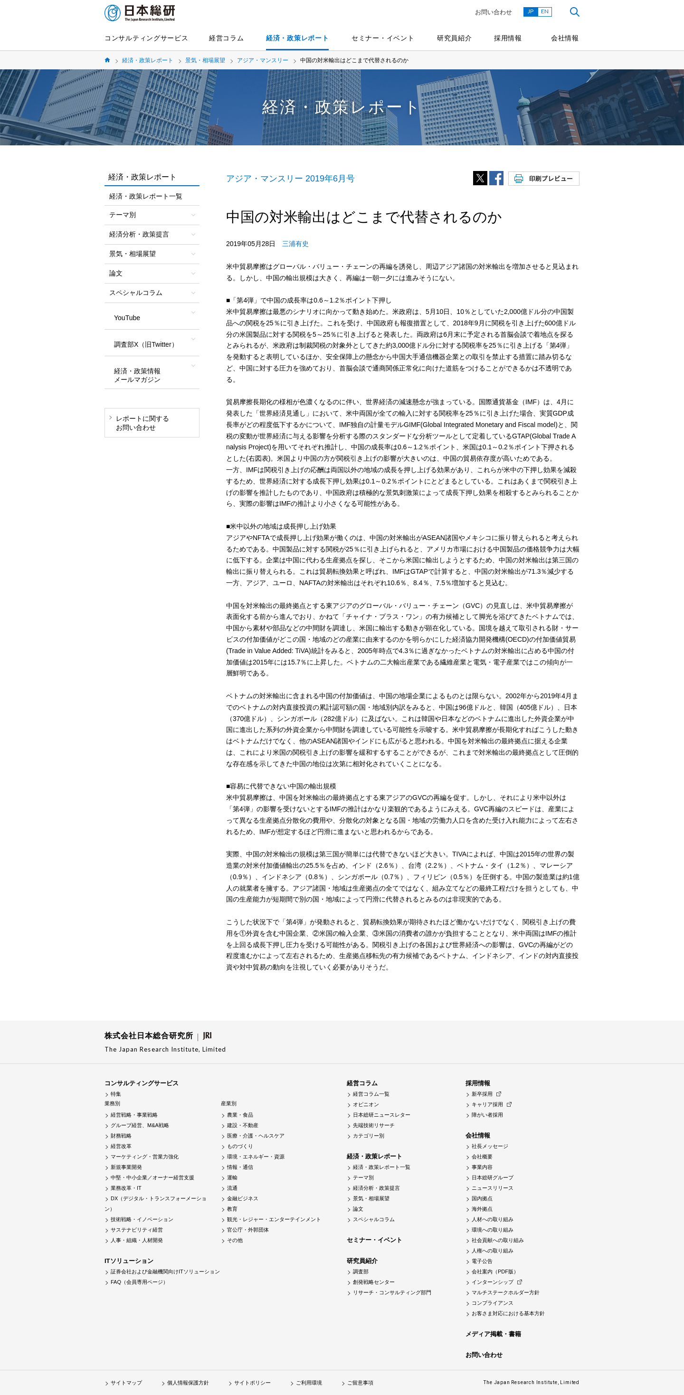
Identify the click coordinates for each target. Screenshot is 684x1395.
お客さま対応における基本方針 (508, 1313)
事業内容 (482, 1167)
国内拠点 (482, 1198)
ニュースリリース (492, 1188)
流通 (232, 1188)
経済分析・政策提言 (376, 1188)
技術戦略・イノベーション (142, 1219)
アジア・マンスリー (262, 60)
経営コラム (226, 38)
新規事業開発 (126, 1167)
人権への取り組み (492, 1250)
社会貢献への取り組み (498, 1240)
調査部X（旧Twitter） (146, 344)
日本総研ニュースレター (381, 1115)
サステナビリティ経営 (137, 1230)
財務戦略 (121, 1136)
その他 (235, 1240)
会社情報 (565, 38)
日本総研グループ (492, 1177)
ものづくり (240, 1146)
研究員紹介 (454, 38)
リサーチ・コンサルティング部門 (392, 1292)
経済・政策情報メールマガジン (137, 375)
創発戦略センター (374, 1282)
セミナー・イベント (383, 38)
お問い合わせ (493, 12)
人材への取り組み (492, 1219)
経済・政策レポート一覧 (145, 196)
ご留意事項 (360, 1383)
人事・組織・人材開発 (137, 1240)
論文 (358, 1209)
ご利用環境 (309, 1383)
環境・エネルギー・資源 (256, 1156)
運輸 (232, 1177)
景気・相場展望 (205, 60)
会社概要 (482, 1156)
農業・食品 (240, 1115)
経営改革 (121, 1146)
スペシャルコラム (374, 1219)
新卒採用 (482, 1094)
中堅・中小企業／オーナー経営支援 (152, 1177)
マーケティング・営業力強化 (145, 1156)
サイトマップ (126, 1383)
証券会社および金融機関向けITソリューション (165, 1271)
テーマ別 (363, 1177)
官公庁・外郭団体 (248, 1230)
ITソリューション (128, 1260)
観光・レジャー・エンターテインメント (274, 1219)
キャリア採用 (487, 1104)
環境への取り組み (492, 1230)
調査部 (361, 1271)
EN (545, 11)
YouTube (127, 318)
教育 (232, 1209)
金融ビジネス (242, 1198)
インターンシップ (492, 1282)
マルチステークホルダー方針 (506, 1292)
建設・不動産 (242, 1125)
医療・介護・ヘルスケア (256, 1136)
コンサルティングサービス (146, 38)
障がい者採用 (487, 1115)
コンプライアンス (492, 1303)
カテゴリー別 (368, 1136)
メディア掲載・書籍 (493, 1334)
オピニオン (366, 1104)
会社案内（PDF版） (495, 1271)
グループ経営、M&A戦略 (140, 1125)
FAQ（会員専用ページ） (139, 1282)
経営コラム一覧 (371, 1094)
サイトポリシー (252, 1383)
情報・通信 (240, 1167)
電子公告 (482, 1261)
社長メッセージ (490, 1146)
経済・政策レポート (297, 38)
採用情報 (508, 38)
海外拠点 (482, 1209)
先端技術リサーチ (374, 1125)
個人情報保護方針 (188, 1383)
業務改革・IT (126, 1188)
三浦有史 (295, 243)
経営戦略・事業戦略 (134, 1115)
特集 (116, 1094)
